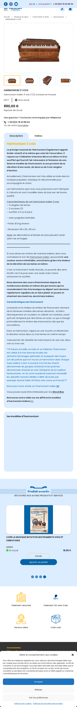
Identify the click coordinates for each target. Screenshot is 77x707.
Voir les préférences (38, 697)
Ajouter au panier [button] (38, 562)
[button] (72, 654)
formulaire (23, 125)
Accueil (7, 17)
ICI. (32, 401)
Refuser (38, 689)
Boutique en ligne (21, 17)
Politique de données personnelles (48, 703)
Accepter (38, 681)
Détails (38, 556)
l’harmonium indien (39, 257)
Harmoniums (58, 17)
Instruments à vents (41, 17)
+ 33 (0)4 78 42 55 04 (19, 122)
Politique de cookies (23, 703)
